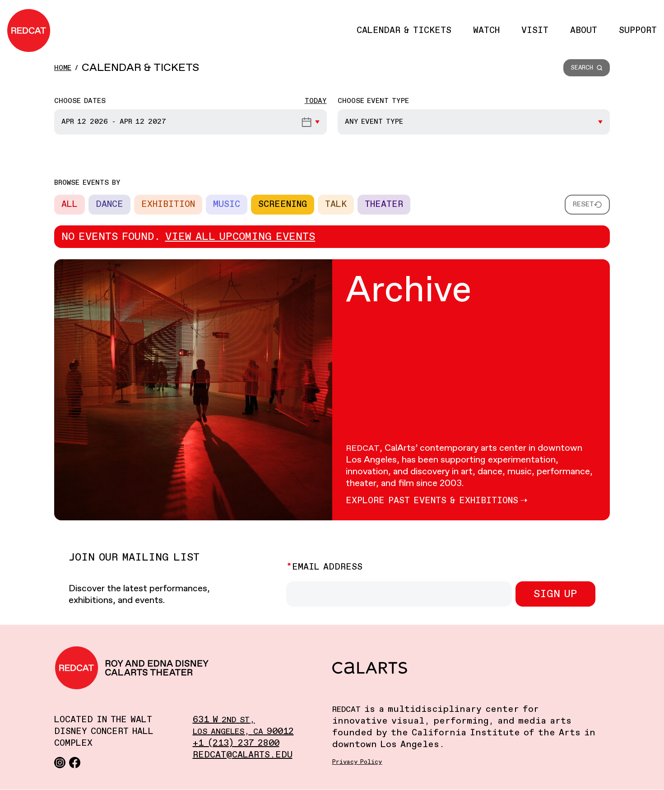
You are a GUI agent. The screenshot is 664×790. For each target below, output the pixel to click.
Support (638, 30)
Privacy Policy (357, 762)
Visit (534, 30)
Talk (336, 204)
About (583, 30)
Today (316, 101)
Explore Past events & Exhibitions (432, 501)
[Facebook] (74, 762)
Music (226, 204)
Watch (486, 30)
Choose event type (373, 101)
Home (62, 68)
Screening (282, 204)
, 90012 (243, 731)
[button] (586, 67)
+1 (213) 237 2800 (236, 743)
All (69, 204)
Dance (109, 204)
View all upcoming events (240, 236)
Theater (384, 204)
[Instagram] (59, 762)
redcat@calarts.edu (243, 755)
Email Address (327, 567)
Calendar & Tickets (404, 30)
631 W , (224, 720)
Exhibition (168, 204)
